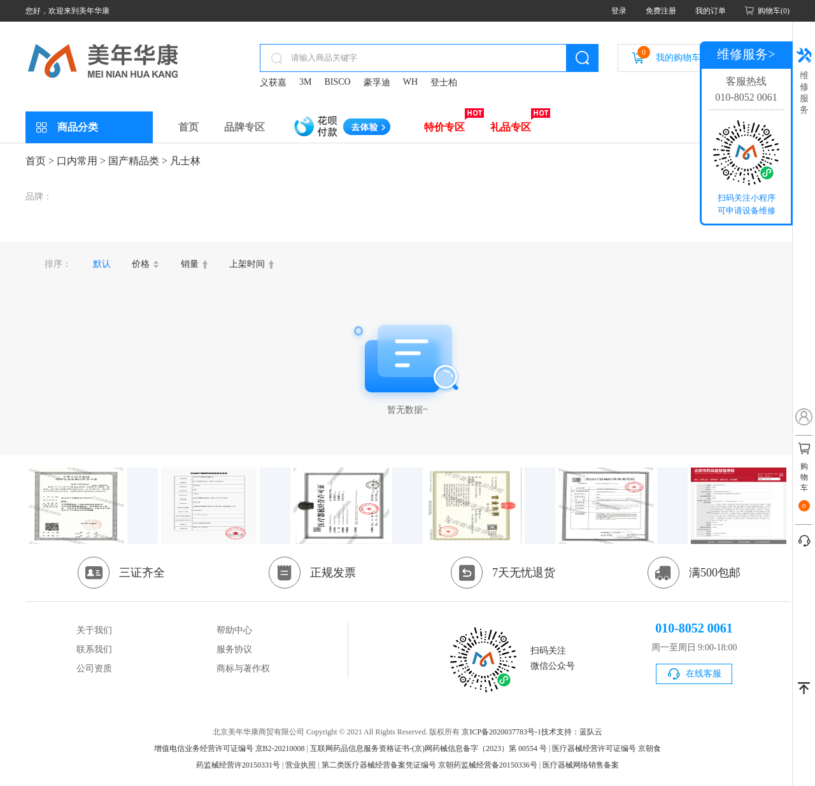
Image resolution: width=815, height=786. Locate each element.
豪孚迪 (377, 82)
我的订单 (710, 10)
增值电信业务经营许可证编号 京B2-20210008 (229, 748)
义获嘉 (273, 82)
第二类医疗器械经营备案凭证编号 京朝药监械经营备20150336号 (429, 765)
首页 (188, 127)
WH (410, 82)
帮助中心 (234, 630)
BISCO (337, 82)
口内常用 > (81, 160)
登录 (619, 10)
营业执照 (300, 765)
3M (305, 82)
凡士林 (185, 160)
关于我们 (94, 630)
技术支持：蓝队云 (571, 731)
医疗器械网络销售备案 (580, 765)
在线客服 (703, 673)
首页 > (39, 160)
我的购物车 (668, 54)
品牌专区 (244, 127)
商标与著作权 (243, 668)
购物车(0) (774, 10)
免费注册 (661, 10)
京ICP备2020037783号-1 (501, 731)
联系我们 (94, 649)
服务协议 (234, 649)
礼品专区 (510, 127)
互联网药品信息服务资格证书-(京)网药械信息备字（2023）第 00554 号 (428, 748)
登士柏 (443, 82)
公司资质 (94, 668)
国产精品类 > (137, 160)
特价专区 (444, 127)
